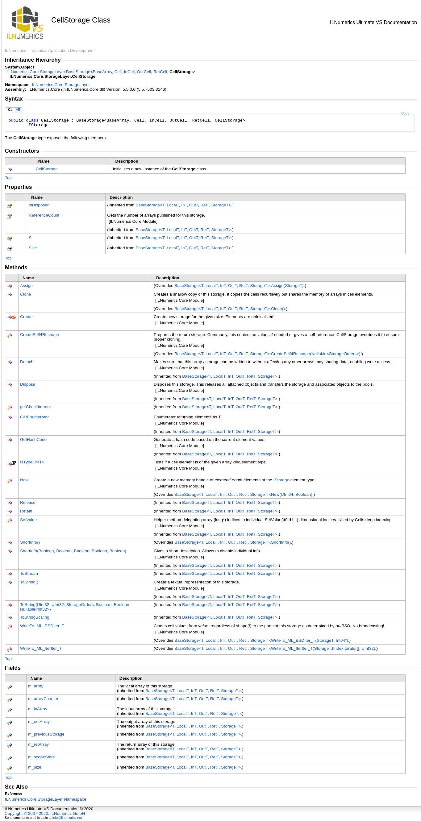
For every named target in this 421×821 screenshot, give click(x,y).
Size (33, 248)
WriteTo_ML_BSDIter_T (42, 626)
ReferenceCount (44, 215)
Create (26, 316)
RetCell (160, 71)
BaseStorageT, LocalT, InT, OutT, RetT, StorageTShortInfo (232, 542)
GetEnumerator (34, 417)
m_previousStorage (46, 734)
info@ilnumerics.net (67, 817)
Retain (26, 511)
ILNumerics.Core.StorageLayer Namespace (45, 799)
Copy (405, 113)
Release (27, 502)
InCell (129, 71)
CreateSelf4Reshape (39, 334)
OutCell (144, 71)
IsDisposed (39, 205)
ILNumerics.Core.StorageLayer (61, 84)
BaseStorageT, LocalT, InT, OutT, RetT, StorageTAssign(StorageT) (239, 285)
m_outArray (39, 721)
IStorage (281, 480)
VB (18, 109)
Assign (26, 285)
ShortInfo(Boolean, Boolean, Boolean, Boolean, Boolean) (73, 551)
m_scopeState (41, 757)
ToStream (29, 573)
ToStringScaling (34, 617)
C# (10, 109)
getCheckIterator (35, 406)
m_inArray (37, 709)
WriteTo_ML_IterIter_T (41, 648)
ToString (29, 582)
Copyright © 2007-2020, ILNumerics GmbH (45, 813)
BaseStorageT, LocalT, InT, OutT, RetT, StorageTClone (229, 308)
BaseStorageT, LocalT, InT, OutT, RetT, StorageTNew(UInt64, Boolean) (243, 494)
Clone (25, 294)
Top (8, 177)
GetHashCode (33, 439)
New (24, 480)
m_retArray (38, 744)
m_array (36, 686)
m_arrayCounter (43, 698)
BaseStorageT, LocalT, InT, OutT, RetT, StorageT (183, 205)
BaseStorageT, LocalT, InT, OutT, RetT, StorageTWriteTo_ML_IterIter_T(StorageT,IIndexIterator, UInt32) (274, 648)
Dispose (27, 384)
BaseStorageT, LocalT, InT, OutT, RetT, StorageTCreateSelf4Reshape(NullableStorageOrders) (267, 353)
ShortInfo (30, 542)
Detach (26, 361)
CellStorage (47, 169)
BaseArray (102, 71)
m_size (34, 767)
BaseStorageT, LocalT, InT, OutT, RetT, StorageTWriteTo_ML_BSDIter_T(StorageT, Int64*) (261, 640)
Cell (118, 71)
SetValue (28, 519)
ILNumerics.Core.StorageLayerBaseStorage (48, 71)
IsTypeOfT (32, 462)
